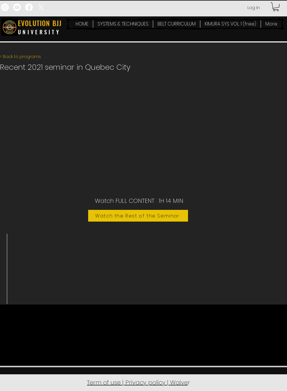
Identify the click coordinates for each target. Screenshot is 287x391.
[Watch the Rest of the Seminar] (138, 216)
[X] (41, 7)
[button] (276, 6)
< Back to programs (20, 56)
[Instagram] (5, 7)
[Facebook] (29, 7)
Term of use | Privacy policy (127, 382)
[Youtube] (17, 7)
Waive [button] (178, 382)
